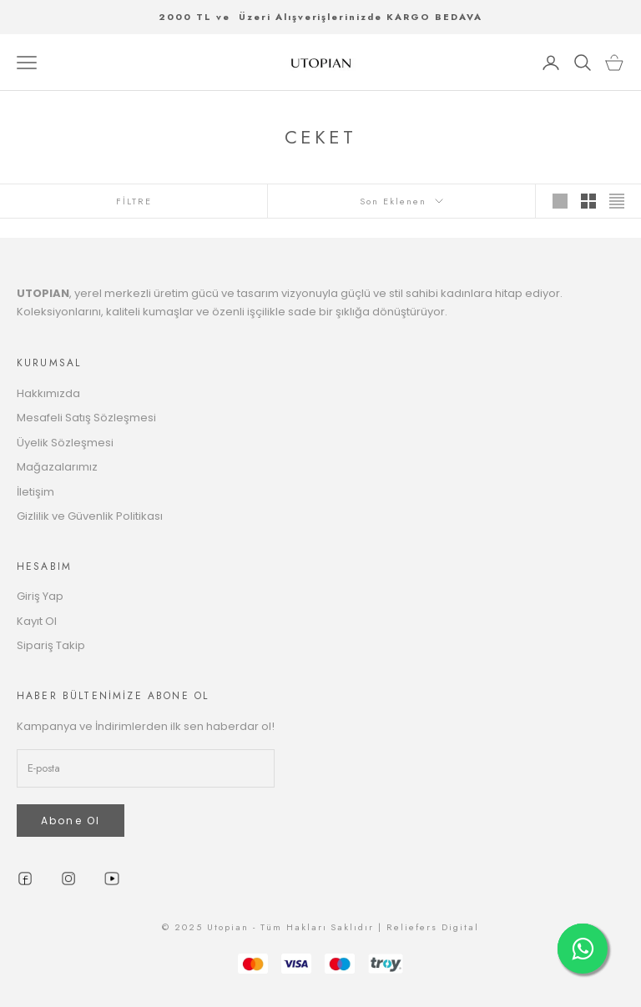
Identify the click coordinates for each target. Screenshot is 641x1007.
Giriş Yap (40, 596)
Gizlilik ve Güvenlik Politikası (90, 516)
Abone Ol (70, 820)
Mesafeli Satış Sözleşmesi (86, 417)
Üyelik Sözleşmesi (65, 443)
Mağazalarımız (57, 467)
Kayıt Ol (37, 621)
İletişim (35, 492)
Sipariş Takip (51, 645)
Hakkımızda (48, 393)
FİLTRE (134, 201)
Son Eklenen (401, 201)
